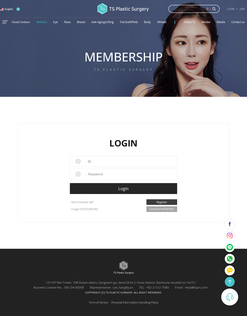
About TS (189, 22)
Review (206, 22)
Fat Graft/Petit (129, 22)
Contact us (238, 22)
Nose (67, 22)
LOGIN (230, 9)
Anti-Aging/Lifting (102, 22)
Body (147, 22)
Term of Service (98, 302)
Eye (55, 22)
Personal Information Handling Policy (134, 302)
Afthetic (162, 22)
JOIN (242, 9)
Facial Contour (21, 22)
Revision (42, 22)
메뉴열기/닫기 (5, 22)
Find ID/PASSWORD (162, 209)
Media (221, 22)
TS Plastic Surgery (123, 8)
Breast (81, 22)
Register (161, 202)
